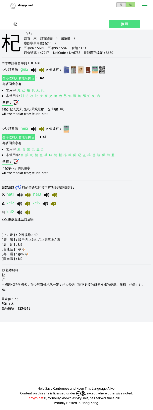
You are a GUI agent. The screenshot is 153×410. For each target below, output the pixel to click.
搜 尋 (124, 24)
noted (127, 393)
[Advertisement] (76, 351)
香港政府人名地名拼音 (18, 78)
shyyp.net (36, 398)
